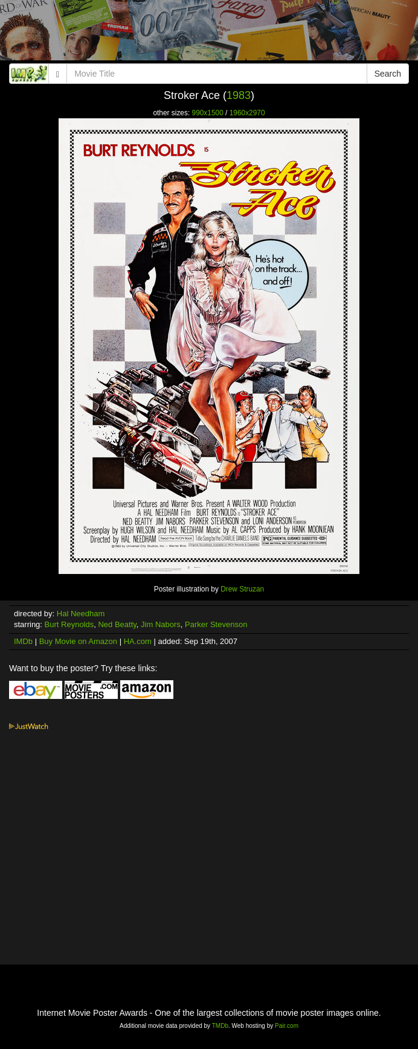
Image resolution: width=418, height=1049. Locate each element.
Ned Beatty (117, 624)
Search (388, 73)
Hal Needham (81, 613)
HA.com (138, 641)
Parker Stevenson (216, 624)
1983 (239, 95)
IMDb (23, 641)
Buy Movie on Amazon (78, 641)
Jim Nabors (161, 624)
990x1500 (207, 113)
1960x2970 (247, 113)
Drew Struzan (242, 589)
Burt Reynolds (69, 624)
